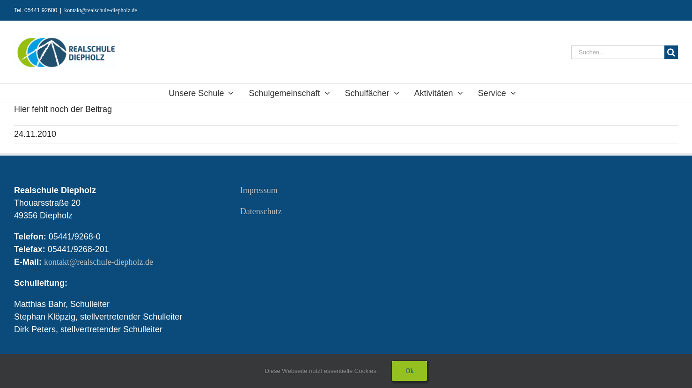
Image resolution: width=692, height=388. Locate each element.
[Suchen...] (617, 52)
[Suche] (671, 52)
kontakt (99, 262)
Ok (409, 370)
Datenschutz (261, 211)
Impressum (259, 190)
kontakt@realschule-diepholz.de (100, 10)
